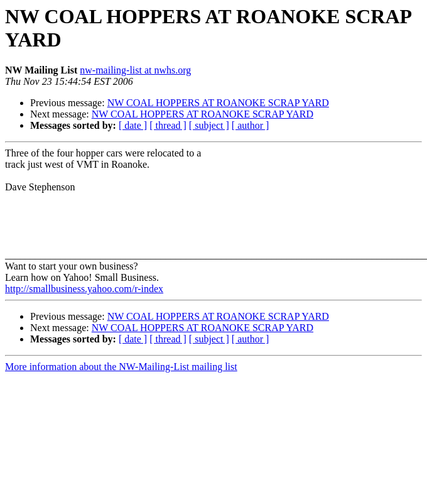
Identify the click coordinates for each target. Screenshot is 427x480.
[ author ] (250, 125)
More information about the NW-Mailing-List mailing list (121, 366)
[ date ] (133, 125)
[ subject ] (209, 125)
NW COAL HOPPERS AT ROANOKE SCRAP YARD (218, 102)
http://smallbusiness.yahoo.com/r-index (84, 288)
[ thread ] (167, 125)
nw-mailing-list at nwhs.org (135, 70)
